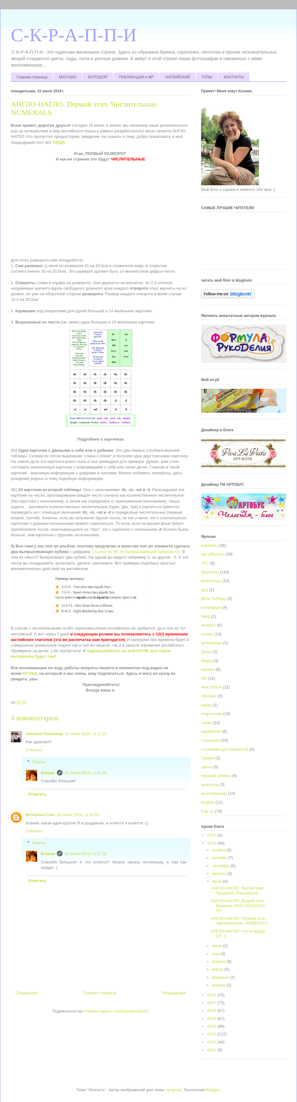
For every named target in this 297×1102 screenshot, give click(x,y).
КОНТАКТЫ (234, 77)
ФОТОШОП (98, 77)
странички (210, 740)
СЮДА (59, 142)
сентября (221, 865)
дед (204, 589)
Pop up (207, 811)
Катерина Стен (40, 814)
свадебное (211, 731)
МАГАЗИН (67, 77)
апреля (219, 961)
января (219, 985)
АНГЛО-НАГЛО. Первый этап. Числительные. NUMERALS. (240, 921)
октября (220, 857)
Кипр (205, 616)
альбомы (209, 545)
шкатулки (209, 784)
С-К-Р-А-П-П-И (74, 35)
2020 (212, 835)
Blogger (213, 1089)
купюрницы (211, 642)
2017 (212, 1002)
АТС (205, 563)
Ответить (34, 750)
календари (211, 607)
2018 (212, 995)
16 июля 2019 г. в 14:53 (78, 814)
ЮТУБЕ (30, 673)
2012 (212, 1042)
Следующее (26, 992)
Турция (207, 758)
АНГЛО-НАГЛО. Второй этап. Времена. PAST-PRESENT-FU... (238, 905)
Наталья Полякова (44, 733)
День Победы (213, 598)
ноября (219, 850)
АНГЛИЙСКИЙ (177, 77)
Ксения (48, 773)
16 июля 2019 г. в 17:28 (85, 853)
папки (206, 722)
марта (218, 969)
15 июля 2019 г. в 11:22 (86, 733)
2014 (212, 1026)
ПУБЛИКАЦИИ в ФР (136, 77)
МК (204, 678)
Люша (206, 660)
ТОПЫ (206, 77)
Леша (206, 651)
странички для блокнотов (224, 749)
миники (208, 669)
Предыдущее (173, 992)
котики (207, 634)
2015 (212, 1018)
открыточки (211, 713)
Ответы (39, 762)
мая (216, 953)
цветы (206, 767)
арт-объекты (212, 554)
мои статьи (211, 687)
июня (217, 945)
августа (219, 873)
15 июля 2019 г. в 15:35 (85, 773)
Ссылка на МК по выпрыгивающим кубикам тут (136, 551)
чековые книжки (216, 775)
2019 (212, 843)
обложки (209, 696)
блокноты (210, 572)
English (207, 802)
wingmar (173, 1089)
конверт (208, 625)
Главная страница (32, 77)
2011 (212, 1049)
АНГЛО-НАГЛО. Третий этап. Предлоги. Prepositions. (238, 890)
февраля (221, 977)
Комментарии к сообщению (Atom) (116, 1011)
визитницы (211, 580)
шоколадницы (214, 793)
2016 (212, 1010)
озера (206, 705)
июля (217, 881)
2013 (212, 1034)
